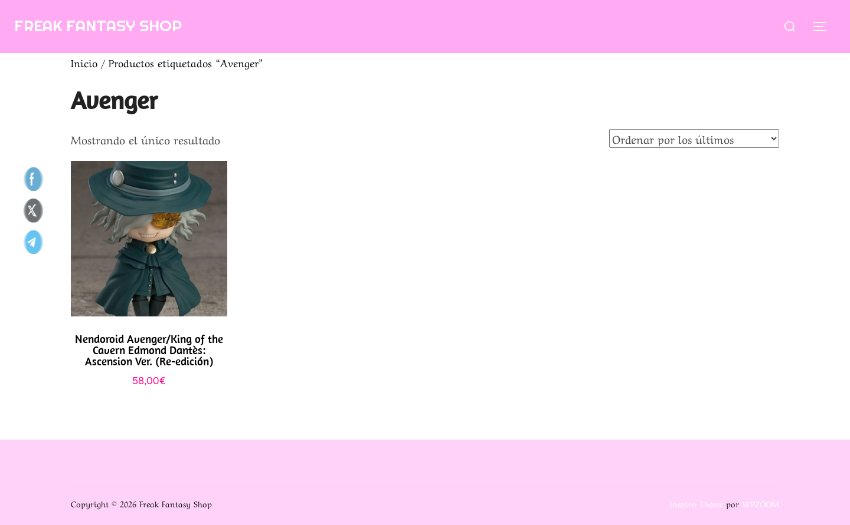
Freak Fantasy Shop (98, 25)
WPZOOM (760, 503)
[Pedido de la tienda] (694, 138)
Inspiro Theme (696, 503)
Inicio (84, 62)
